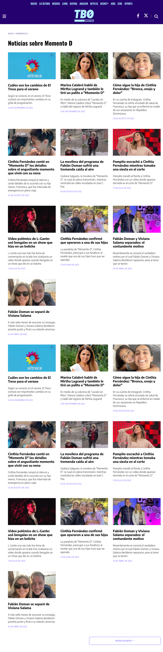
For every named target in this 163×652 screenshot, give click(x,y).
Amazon (84, 4)
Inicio (34, 4)
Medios (56, 4)
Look (65, 4)
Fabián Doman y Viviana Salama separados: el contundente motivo (131, 242)
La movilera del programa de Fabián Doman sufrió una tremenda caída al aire (82, 165)
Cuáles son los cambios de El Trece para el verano (29, 87)
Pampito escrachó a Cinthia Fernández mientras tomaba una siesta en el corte (134, 165)
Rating (73, 4)
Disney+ (104, 4)
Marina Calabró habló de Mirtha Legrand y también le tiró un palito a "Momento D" (82, 89)
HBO (113, 4)
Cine (119, 4)
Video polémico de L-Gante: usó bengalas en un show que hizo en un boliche (30, 242)
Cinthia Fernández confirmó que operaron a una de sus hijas (84, 240)
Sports (128, 4)
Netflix (94, 4)
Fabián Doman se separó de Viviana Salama (29, 313)
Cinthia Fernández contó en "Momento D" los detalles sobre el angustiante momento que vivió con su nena (31, 167)
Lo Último (44, 4)
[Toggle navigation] (4, 16)
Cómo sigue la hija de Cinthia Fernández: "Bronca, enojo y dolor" (134, 89)
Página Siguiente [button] (124, 641)
